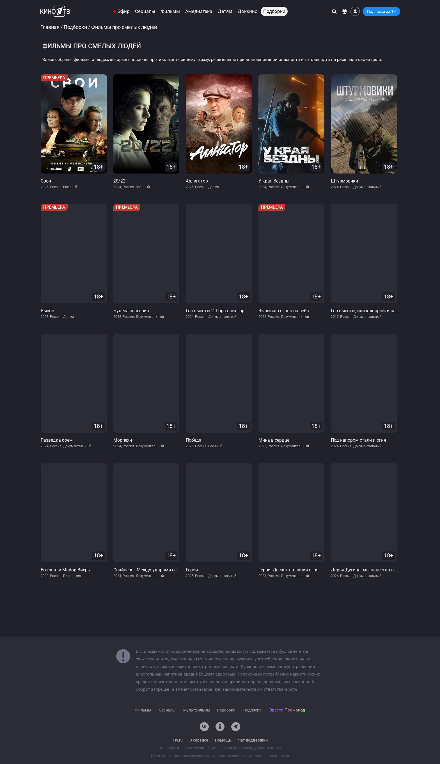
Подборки (274, 11)
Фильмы (170, 11)
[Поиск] (334, 11)
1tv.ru (178, 740)
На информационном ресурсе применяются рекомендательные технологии (220, 756)
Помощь (223, 740)
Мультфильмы (196, 710)
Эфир (124, 11)
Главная (49, 27)
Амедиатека (198, 11)
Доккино (248, 11)
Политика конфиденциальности (252, 748)
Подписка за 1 (381, 11)
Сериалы (145, 11)
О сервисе (198, 740)
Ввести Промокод (287, 710)
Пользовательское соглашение (187, 748)
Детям (225, 11)
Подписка (252, 710)
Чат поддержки (253, 740)
